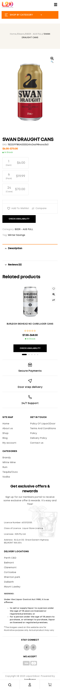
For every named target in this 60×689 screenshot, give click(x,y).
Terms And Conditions (43, 428)
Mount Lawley (12, 587)
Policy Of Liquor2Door (42, 424)
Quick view (53, 294)
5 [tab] (37, 354)
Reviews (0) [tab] (14, 265)
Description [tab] (15, 248)
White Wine (9, 462)
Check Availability (19, 219)
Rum (4, 467)
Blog (5, 438)
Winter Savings (16, 235)
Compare (41, 208)
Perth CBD (10, 558)
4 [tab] (34, 354)
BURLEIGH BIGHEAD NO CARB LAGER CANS (30, 324)
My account (9, 443)
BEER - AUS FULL (34, 34)
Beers (21, 34)
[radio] (15, 163)
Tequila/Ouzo (10, 472)
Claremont (10, 568)
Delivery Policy (38, 438)
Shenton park (12, 577)
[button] (55, 5)
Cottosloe (10, 572)
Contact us (36, 443)
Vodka (6, 477)
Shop (5, 433)
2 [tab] (29, 354)
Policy (33, 433)
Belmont (9, 563)
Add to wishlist (20, 208)
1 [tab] (24, 354)
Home (13, 34)
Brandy (6, 458)
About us (7, 428)
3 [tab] (31, 354)
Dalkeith (9, 582)
